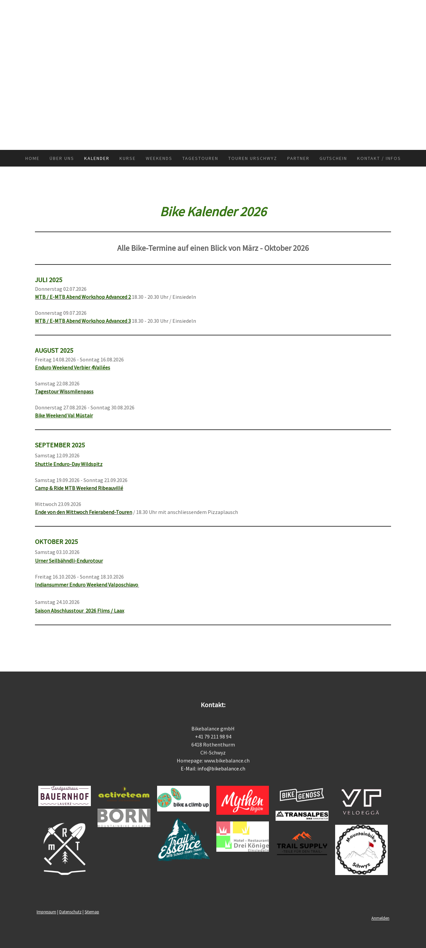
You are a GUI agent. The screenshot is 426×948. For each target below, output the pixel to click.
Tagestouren (200, 158)
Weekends (159, 158)
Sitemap (92, 911)
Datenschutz (70, 911)
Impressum (46, 911)
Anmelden (380, 918)
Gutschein (333, 158)
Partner (298, 158)
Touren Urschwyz (252, 158)
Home (32, 158)
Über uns (62, 158)
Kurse (127, 158)
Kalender (96, 158)
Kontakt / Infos (379, 158)
